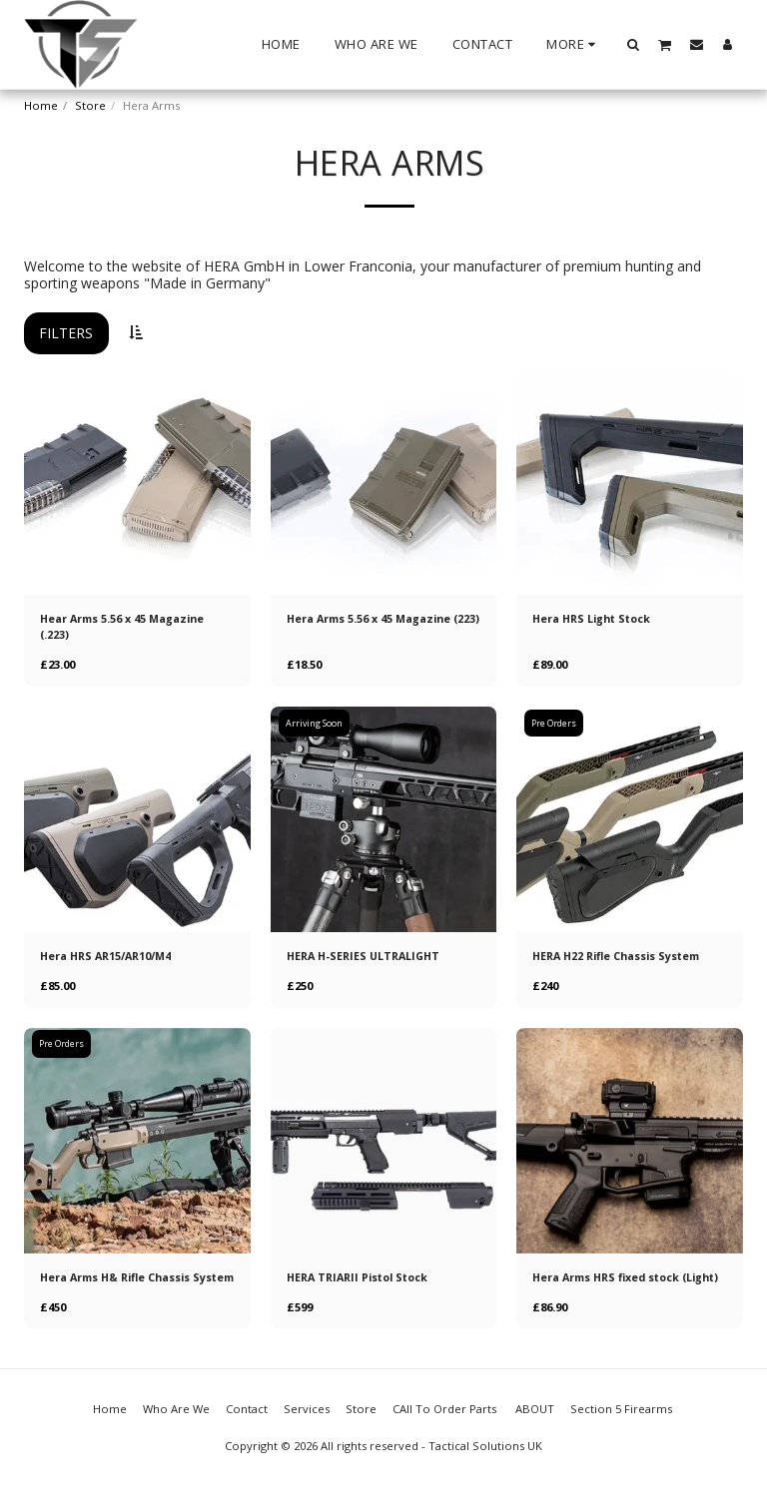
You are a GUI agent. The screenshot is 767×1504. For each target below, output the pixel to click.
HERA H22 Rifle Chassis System (622, 957)
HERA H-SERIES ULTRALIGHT (368, 957)
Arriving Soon (315, 724)
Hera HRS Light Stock (594, 618)
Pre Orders (554, 724)
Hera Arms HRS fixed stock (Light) (610, 1288)
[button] (633, 44)
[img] (137, 482)
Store (90, 105)
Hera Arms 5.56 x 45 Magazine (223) (373, 627)
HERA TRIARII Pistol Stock (362, 1279)
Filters (66, 332)
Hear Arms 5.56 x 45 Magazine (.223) (127, 627)
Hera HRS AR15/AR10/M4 (111, 957)
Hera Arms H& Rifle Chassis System (121, 1288)
